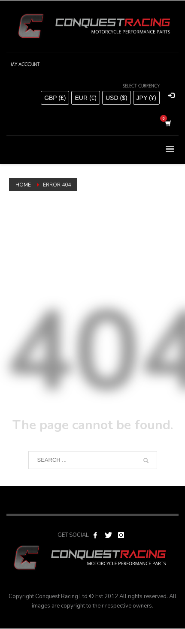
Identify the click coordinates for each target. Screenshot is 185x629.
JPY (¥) (146, 97)
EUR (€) (86, 97)
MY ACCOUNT (25, 64)
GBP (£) (55, 97)
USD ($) (116, 97)
